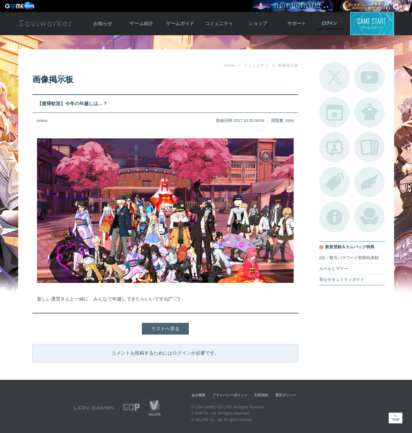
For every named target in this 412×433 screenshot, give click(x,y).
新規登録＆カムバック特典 (349, 247)
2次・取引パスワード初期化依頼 (349, 258)
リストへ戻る (165, 328)
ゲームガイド (180, 23)
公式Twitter (334, 77)
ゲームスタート (372, 23)
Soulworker (45, 23)
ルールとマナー (333, 268)
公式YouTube (369, 77)
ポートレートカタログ (334, 147)
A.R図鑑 (369, 147)
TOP (396, 418)
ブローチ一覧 (369, 182)
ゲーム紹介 (141, 23)
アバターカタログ (369, 112)
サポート (296, 23)
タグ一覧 (334, 182)
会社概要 (198, 395)
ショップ (257, 23)
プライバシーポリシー (230, 395)
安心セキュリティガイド (341, 279)
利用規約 (261, 395)
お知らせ (102, 23)
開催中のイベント (334, 112)
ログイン (329, 24)
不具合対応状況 (334, 217)
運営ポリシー (285, 395)
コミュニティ (219, 23)
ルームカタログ (369, 217)
